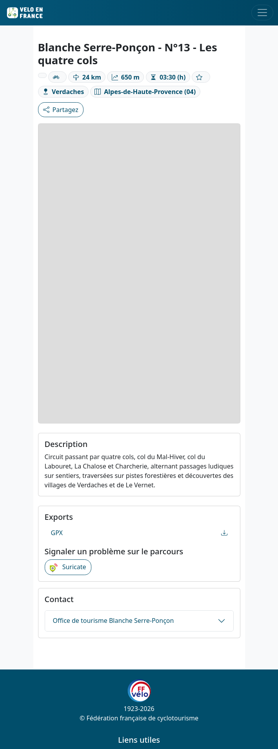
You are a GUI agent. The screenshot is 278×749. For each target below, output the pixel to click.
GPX (139, 532)
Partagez (60, 109)
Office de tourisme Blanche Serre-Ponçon (113, 620)
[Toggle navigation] (262, 12)
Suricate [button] (68, 567)
